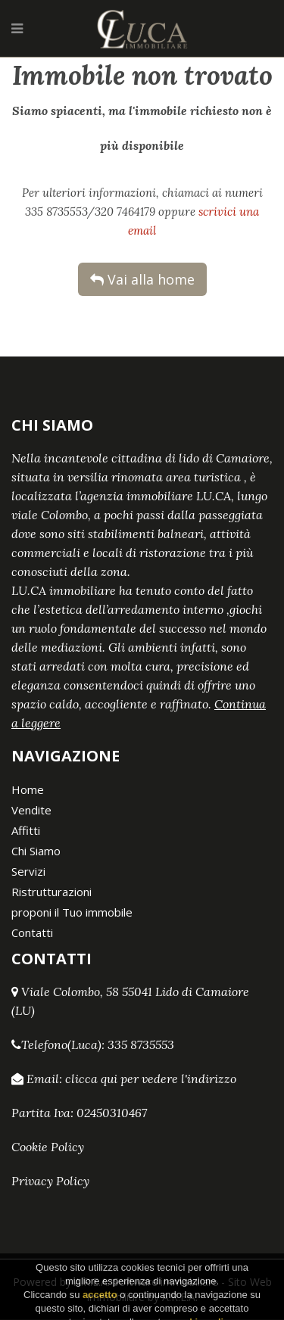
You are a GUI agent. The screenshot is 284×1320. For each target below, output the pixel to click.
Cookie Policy (47, 1146)
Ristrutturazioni (51, 891)
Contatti (32, 932)
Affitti (25, 830)
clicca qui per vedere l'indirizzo (150, 1078)
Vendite (31, 809)
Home (27, 789)
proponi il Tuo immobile (72, 912)
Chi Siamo (36, 850)
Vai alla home (142, 279)
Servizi (28, 871)
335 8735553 (141, 1044)
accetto (100, 1309)
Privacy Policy (50, 1180)
